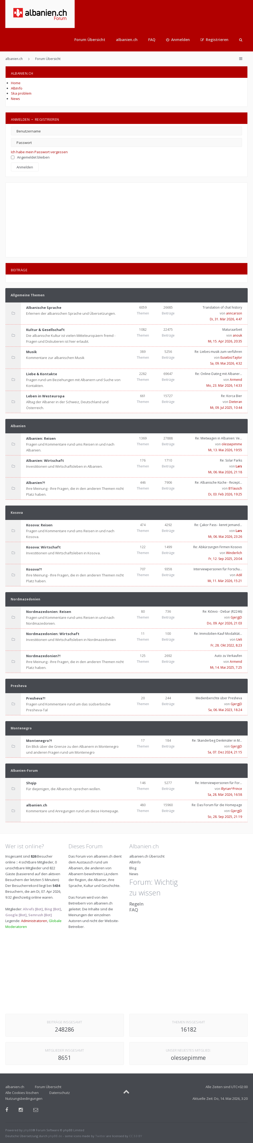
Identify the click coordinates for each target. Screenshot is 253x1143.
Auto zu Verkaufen (228, 655)
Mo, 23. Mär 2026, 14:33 (224, 385)
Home (16, 82)
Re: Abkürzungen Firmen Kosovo (217, 547)
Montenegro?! (39, 740)
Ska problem (21, 93)
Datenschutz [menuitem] (59, 1092)
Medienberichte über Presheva (219, 698)
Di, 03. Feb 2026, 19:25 (225, 494)
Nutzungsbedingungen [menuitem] (23, 1098)
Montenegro (21, 728)
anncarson (234, 313)
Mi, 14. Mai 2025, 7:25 (226, 667)
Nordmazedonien (25, 599)
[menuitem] (178, 39)
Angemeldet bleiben (30, 157)
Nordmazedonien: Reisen (48, 611)
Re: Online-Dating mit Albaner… (218, 373)
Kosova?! (34, 569)
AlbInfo (16, 88)
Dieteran (235, 401)
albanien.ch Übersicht (146, 856)
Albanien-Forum (24, 770)
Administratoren (34, 920)
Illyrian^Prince (231, 788)
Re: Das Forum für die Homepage (217, 805)
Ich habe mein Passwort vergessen (39, 152)
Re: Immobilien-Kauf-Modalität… (218, 633)
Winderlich (234, 553)
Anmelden (20, 119)
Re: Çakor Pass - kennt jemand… (218, 525)
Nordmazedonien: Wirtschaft (52, 633)
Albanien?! (35, 482)
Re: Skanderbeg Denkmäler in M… (217, 740)
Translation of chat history (222, 307)
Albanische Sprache (43, 307)
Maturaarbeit (232, 329)
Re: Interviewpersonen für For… (218, 783)
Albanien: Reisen (41, 438)
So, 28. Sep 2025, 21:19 (225, 816)
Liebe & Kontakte (41, 373)
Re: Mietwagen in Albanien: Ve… (218, 438)
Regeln (136, 904)
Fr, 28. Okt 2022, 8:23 (226, 645)
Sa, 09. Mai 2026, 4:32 (226, 363)
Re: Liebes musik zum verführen (218, 351)
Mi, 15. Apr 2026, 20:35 (225, 341)
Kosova (17, 512)
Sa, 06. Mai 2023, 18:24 (225, 710)
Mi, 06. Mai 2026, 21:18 (225, 472)
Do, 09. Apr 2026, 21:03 (224, 623)
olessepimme (232, 444)
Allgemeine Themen (28, 295)
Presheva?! (35, 698)
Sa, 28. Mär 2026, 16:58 (225, 794)
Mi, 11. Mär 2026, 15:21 (225, 581)
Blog (132, 868)
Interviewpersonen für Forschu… (218, 569)
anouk (237, 335)
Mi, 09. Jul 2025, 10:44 (226, 407)
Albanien (18, 426)
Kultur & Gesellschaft (45, 329)
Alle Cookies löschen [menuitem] (22, 1092)
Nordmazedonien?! (43, 655)
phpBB (28, 1130)
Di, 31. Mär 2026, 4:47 (226, 319)
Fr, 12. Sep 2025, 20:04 (225, 558)
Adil (239, 575)
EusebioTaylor (231, 357)
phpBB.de (55, 1136)
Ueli (239, 639)
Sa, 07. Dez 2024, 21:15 (225, 752)
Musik (31, 351)
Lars (239, 466)
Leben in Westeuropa (45, 396)
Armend (236, 379)
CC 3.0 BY (135, 1136)
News (15, 98)
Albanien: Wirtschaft (45, 460)
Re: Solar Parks (231, 460)
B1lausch (235, 488)
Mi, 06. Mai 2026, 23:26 (225, 536)
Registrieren (47, 119)
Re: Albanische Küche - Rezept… (218, 482)
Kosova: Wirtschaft (43, 547)
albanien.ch (127, 39)
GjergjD (236, 617)
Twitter (100, 1136)
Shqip (31, 783)
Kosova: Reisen (39, 525)
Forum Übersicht (89, 39)
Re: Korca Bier (231, 396)
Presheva (19, 686)
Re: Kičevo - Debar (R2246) (222, 611)
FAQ (151, 39)
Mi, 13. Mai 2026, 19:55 (225, 450)
